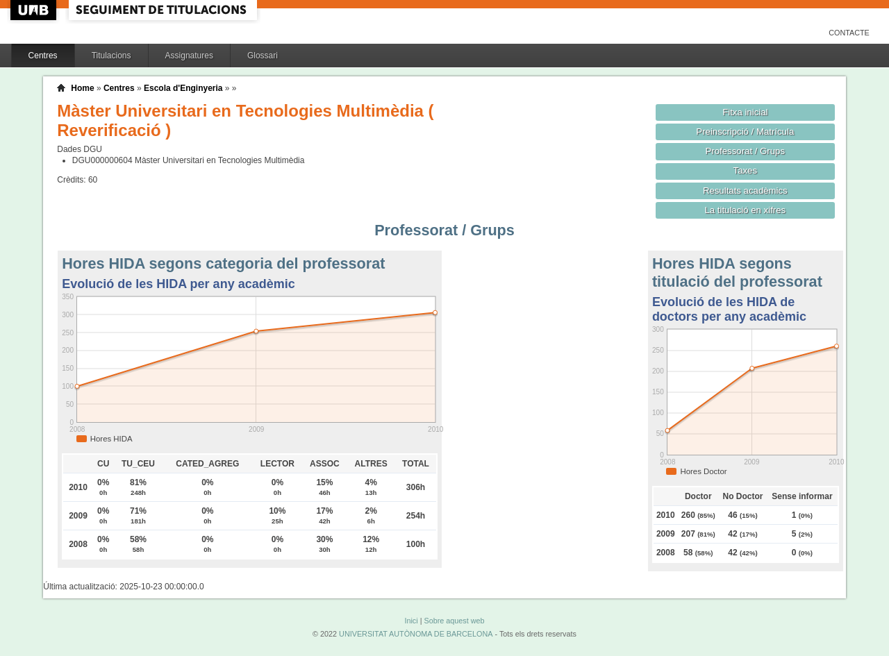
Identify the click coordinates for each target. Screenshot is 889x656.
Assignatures (189, 55)
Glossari (262, 55)
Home (82, 88)
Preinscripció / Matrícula (745, 131)
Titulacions (111, 55)
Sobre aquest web (454, 620)
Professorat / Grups (745, 151)
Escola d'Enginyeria (183, 88)
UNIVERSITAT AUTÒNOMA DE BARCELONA (415, 634)
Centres (43, 55)
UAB (35, 10)
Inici (410, 620)
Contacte (849, 32)
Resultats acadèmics (745, 190)
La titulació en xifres (745, 210)
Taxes (745, 170)
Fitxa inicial (744, 112)
